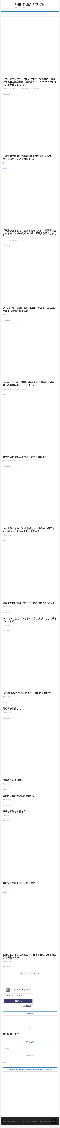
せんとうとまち (19, 240)
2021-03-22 (7, 314)
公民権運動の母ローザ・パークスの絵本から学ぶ (28, 602)
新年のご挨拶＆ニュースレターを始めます (25, 456)
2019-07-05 (7, 697)
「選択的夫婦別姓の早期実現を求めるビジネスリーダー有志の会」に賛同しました (29, 157)
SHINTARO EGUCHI (30, 5)
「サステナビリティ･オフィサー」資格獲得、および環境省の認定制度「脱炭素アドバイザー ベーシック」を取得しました (30, 81)
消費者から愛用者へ (13, 780)
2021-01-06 (7, 460)
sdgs (16, 88)
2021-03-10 (7, 389)
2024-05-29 (7, 88)
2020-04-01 (7, 625)
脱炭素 (37, 88)
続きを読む (7, 94)
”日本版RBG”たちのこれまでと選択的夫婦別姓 (27, 692)
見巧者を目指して (12, 708)
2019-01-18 (7, 887)
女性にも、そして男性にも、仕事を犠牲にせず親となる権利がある (29, 956)
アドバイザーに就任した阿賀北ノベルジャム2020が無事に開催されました (29, 309)
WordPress (37, 1121)
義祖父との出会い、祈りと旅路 (19, 882)
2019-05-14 (7, 784)
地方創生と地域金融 (20, 389)
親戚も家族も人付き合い (15, 811)
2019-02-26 (7, 815)
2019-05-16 (7, 712)
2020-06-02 (7, 607)
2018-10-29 (7, 961)
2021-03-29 (7, 240)
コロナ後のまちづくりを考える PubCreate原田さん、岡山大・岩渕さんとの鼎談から (29, 530)
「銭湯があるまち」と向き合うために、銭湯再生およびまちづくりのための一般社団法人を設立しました (30, 233)
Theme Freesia (28, 1121)
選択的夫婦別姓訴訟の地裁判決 (19, 795)
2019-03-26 (7, 800)
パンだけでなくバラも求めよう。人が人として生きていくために (30, 620)
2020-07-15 (7, 535)
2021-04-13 (7, 163)
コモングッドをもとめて (22, 460)
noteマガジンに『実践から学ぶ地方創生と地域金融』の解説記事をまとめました (28, 384)
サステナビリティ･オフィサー (26, 88)
